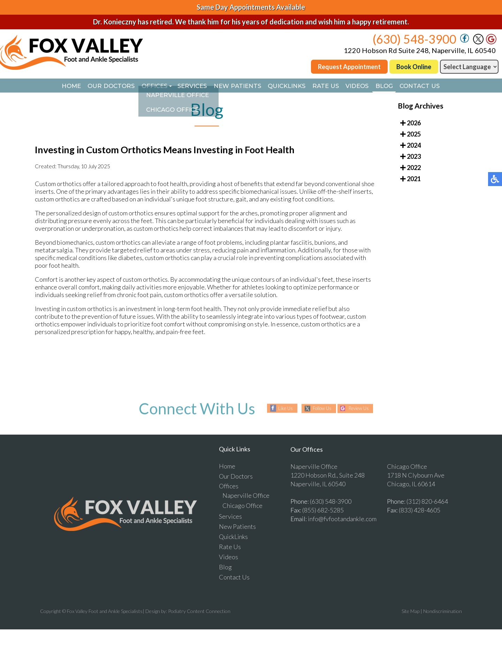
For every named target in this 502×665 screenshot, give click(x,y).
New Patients (235, 86)
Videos (369, 86)
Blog (400, 86)
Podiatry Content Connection (199, 612)
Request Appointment (349, 67)
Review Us (361, 409)
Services (185, 86)
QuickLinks (290, 86)
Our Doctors (95, 86)
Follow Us (320, 409)
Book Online (413, 67)
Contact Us (440, 86)
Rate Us (334, 86)
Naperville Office (245, 496)
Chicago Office (242, 506)
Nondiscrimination (442, 612)
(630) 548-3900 (414, 39)
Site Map (410, 612)
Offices (143, 86)
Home (50, 86)
